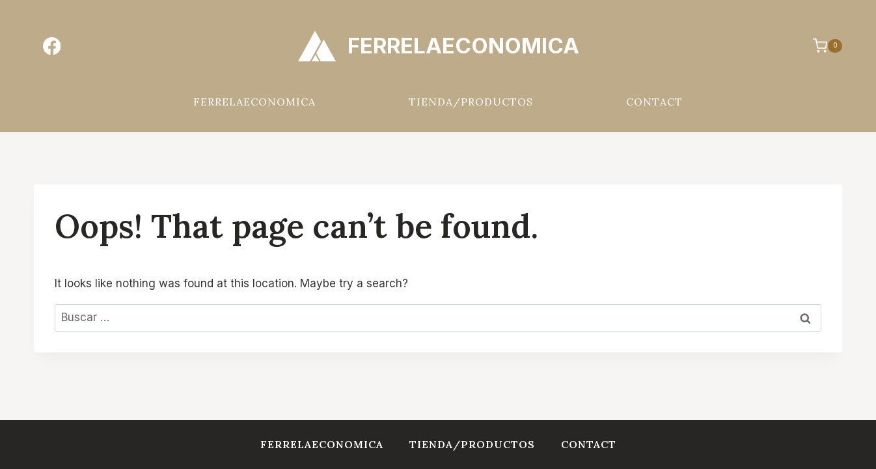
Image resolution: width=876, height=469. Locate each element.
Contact (654, 101)
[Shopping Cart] (821, 45)
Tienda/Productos (471, 101)
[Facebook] (52, 46)
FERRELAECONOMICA (254, 101)
